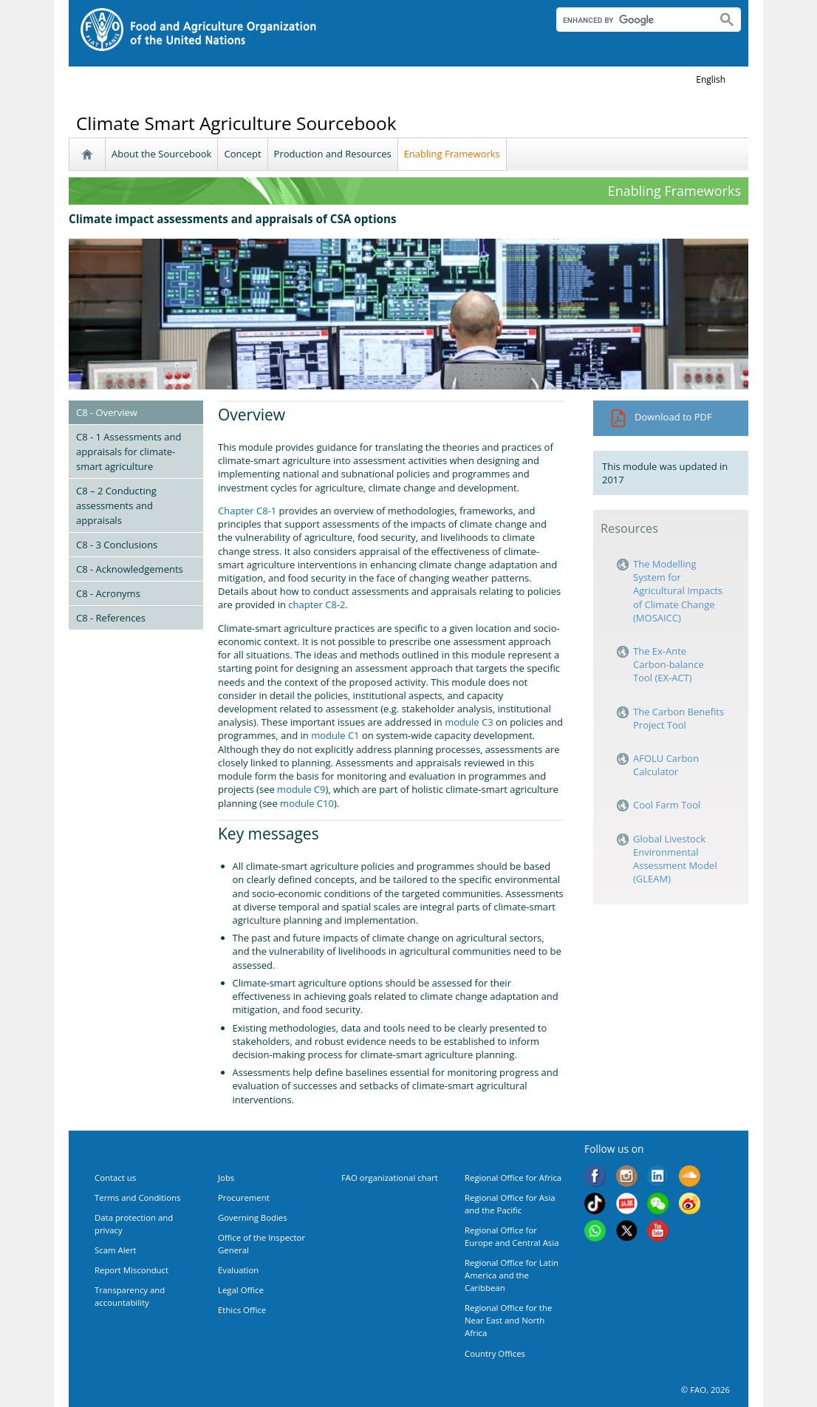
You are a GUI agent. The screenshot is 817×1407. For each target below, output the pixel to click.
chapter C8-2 (316, 604)
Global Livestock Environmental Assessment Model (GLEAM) (675, 859)
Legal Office (241, 1289)
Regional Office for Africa (513, 1177)
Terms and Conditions (137, 1197)
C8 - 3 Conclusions (116, 544)
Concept (242, 153)
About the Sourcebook (161, 153)
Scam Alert (116, 1250)
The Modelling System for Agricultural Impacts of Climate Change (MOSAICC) (677, 590)
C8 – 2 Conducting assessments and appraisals (116, 505)
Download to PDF (660, 416)
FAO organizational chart (389, 1177)
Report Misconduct (131, 1269)
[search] (630, 20)
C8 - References (111, 617)
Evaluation (238, 1269)
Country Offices (495, 1353)
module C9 (301, 789)
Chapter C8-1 (247, 510)
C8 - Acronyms (108, 593)
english (710, 79)
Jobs (226, 1177)
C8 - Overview (106, 412)
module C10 (307, 803)
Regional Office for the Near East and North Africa (508, 1320)
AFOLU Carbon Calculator (666, 765)
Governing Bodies (252, 1217)
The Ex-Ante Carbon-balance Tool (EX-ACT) (668, 664)
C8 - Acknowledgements (129, 569)
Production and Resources (333, 153)
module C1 (335, 735)
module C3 (469, 722)
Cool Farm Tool (668, 804)
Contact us (115, 1177)
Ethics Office (242, 1309)
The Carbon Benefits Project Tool (678, 718)
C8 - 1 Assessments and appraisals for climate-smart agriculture (128, 451)
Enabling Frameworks (452, 153)
